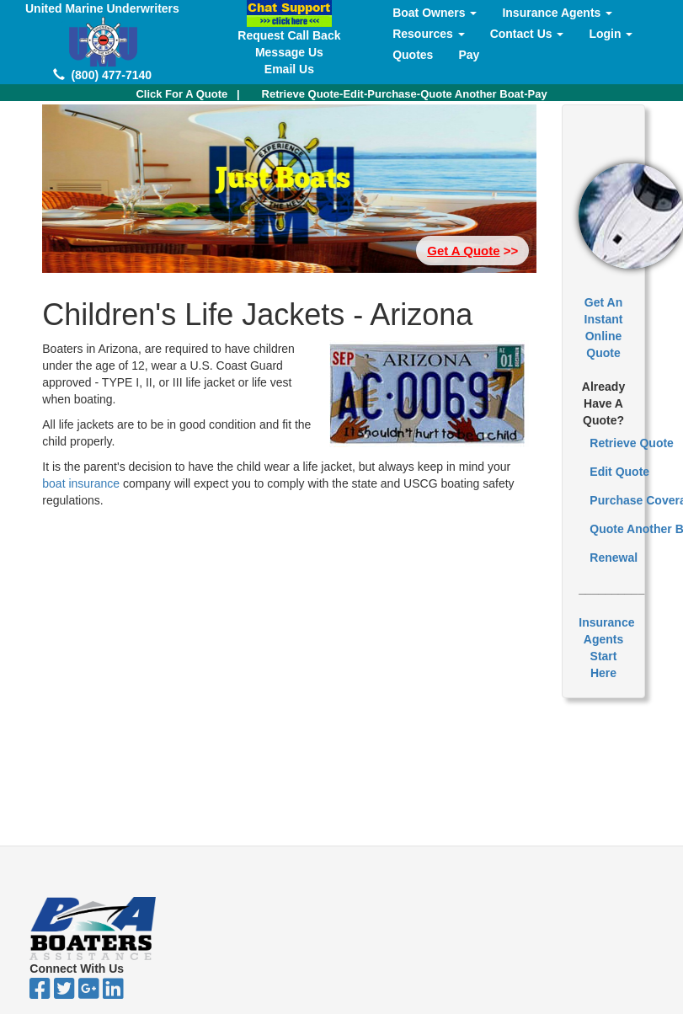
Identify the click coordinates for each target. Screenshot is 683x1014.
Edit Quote (619, 471)
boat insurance (82, 483)
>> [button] (472, 250)
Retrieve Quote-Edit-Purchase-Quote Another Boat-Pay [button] (404, 94)
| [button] (187, 94)
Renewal (614, 557)
